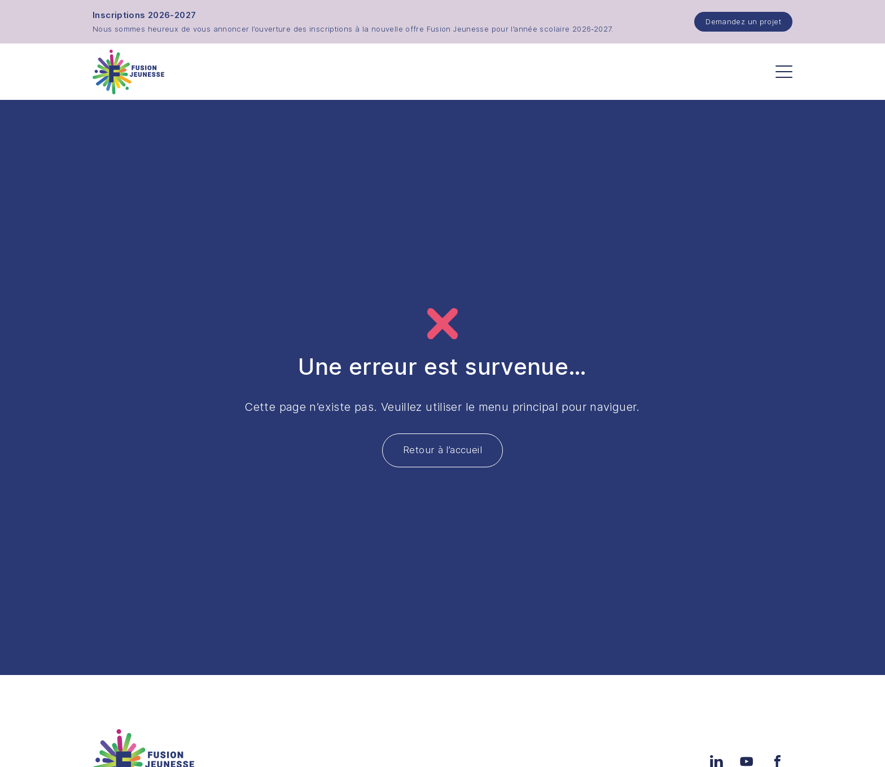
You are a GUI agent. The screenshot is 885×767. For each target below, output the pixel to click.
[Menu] (784, 71)
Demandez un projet (743, 21)
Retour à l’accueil (442, 449)
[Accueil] (128, 72)
